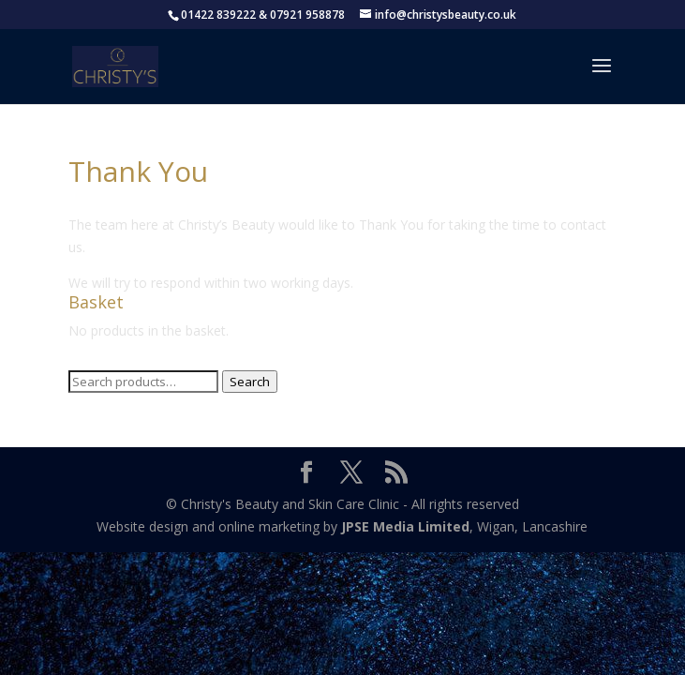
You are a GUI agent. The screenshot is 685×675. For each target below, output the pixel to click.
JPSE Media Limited (405, 526)
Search (250, 381)
